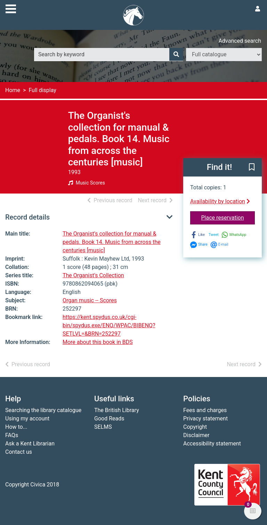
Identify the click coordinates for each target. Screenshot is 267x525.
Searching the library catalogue (43, 410)
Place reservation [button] (228, 217)
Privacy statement (205, 418)
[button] (252, 167)
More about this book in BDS (98, 342)
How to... (16, 427)
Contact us (18, 452)
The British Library (116, 410)
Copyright (195, 427)
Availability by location (220, 201)
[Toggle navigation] (11, 8)
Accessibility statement (212, 443)
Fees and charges (205, 410)
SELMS (103, 427)
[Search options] (224, 54)
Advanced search (240, 41)
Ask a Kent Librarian (30, 443)
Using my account (27, 418)
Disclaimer (196, 435)
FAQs (11, 435)
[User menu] (257, 9)
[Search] (176, 54)
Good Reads (109, 418)
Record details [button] (27, 217)
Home (12, 90)
